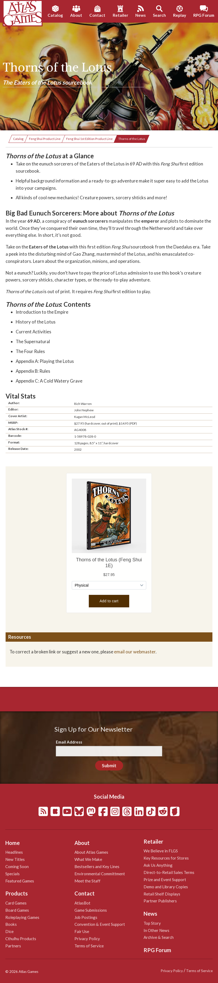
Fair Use (81, 931)
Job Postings (85, 917)
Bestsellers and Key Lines (96, 866)
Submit (109, 765)
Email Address (69, 742)
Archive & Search (159, 937)
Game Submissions (90, 910)
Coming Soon (17, 866)
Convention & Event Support (99, 924)
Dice (9, 931)
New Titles (15, 859)
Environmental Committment (99, 873)
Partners (13, 945)
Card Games (16, 903)
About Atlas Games (91, 852)
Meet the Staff (87, 880)
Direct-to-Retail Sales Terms (169, 872)
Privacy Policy (87, 938)
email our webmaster (135, 651)
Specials (12, 873)
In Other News (156, 930)
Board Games (17, 910)
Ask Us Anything (158, 865)
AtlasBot (82, 903)
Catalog (18, 138)
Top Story (152, 923)
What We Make (88, 859)
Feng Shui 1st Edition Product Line (89, 138)
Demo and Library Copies (166, 886)
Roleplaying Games (22, 917)
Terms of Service (89, 945)
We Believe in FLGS (161, 850)
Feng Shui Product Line (45, 138)
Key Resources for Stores (166, 858)
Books (11, 924)
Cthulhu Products (20, 938)
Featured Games (19, 880)
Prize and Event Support (165, 879)
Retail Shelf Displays (162, 893)
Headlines (14, 852)
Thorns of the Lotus (131, 138)
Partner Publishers (160, 900)
